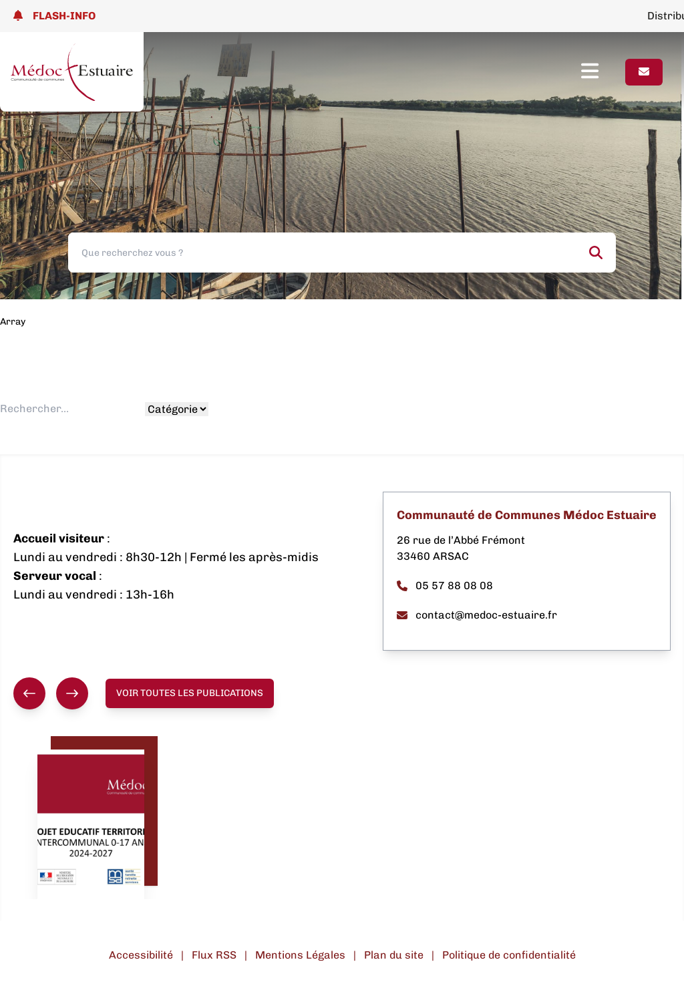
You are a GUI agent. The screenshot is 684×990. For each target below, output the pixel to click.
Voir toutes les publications (189, 693)
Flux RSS (214, 955)
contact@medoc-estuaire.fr (477, 615)
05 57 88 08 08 (445, 585)
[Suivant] (72, 693)
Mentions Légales (300, 955)
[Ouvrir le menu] (603, 72)
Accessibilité (141, 955)
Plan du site (393, 955)
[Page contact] (644, 72)
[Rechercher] (596, 252)
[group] (50, 693)
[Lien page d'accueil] (72, 72)
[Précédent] (29, 693)
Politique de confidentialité (509, 955)
